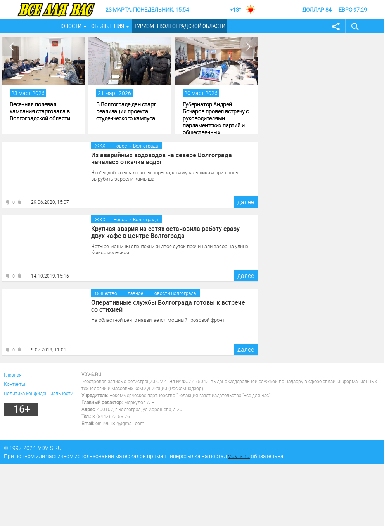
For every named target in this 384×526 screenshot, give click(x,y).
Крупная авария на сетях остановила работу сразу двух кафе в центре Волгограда (165, 232)
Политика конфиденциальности (38, 393)
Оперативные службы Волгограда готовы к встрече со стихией (168, 306)
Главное (134, 293)
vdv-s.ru (239, 455)
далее (245, 202)
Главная (13, 374)
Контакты (14, 384)
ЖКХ (100, 145)
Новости (69, 26)
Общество (106, 293)
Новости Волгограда (135, 145)
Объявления (107, 26)
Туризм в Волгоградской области (179, 26)
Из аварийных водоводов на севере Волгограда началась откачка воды (161, 158)
